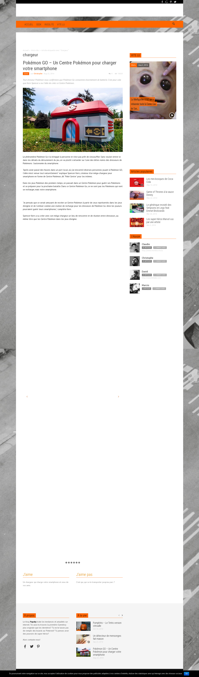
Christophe (38, 74)
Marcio (145, 285)
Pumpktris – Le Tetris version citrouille (107, 624)
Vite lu (61, 24)
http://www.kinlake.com (151, 278)
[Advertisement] (100, 42)
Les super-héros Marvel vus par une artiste (160, 221)
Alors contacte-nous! (31, 639)
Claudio (146, 244)
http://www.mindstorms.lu (152, 250)
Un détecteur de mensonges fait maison (107, 637)
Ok (186, 674)
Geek (38, 24)
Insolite (49, 24)
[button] (173, 24)
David (145, 271)
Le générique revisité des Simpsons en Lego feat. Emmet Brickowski (158, 207)
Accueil (28, 24)
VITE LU (135, 55)
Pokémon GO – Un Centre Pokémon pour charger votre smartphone (107, 651)
